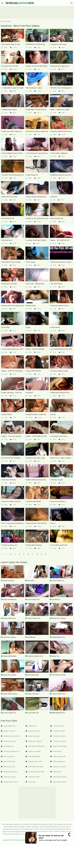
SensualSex (19, 3)
